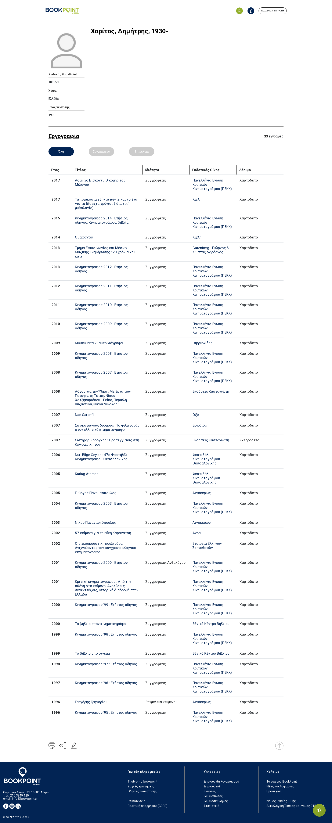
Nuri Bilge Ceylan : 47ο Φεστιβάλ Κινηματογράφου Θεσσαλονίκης (101, 457)
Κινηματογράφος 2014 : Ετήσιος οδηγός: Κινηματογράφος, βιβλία (102, 220)
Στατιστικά (211, 806)
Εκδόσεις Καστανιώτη (210, 391)
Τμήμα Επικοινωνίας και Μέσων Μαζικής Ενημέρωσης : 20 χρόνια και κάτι (105, 252)
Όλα (61, 151)
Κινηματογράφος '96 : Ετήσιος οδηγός (106, 683)
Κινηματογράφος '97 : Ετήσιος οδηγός (106, 664)
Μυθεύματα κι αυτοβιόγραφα (99, 343)
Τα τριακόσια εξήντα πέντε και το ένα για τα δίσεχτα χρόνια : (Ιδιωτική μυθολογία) (106, 203)
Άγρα (196, 533)
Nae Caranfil (84, 415)
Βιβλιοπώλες (213, 796)
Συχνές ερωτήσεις (141, 786)
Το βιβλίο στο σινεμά (92, 653)
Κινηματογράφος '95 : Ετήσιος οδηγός (106, 712)
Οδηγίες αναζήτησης (142, 791)
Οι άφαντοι (84, 237)
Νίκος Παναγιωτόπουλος (95, 522)
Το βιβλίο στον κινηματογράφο (100, 624)
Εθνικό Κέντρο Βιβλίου (211, 624)
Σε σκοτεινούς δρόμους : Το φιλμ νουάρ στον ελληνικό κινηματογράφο (107, 427)
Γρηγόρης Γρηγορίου (91, 702)
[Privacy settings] (319, 810)
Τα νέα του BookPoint (282, 781)
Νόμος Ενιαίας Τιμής (281, 801)
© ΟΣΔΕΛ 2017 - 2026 (16, 817)
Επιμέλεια (142, 151)
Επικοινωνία (136, 801)
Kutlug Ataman (86, 474)
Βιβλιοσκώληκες (216, 801)
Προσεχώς (274, 791)
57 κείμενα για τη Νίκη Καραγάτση (103, 533)
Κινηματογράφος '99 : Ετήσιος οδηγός (106, 605)
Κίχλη (197, 199)
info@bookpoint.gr (25, 799)
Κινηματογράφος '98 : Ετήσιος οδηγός (106, 634)
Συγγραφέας (101, 151)
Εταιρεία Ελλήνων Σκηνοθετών (207, 545)
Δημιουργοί (212, 786)
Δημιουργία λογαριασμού (221, 781)
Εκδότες (210, 791)
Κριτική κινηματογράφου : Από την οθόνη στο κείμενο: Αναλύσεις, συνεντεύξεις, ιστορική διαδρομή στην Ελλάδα (106, 587)
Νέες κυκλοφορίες (280, 786)
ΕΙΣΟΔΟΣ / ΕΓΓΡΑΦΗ (272, 10)
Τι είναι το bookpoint (142, 781)
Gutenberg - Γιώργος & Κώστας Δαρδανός (210, 250)
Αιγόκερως (201, 493)
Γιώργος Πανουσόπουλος (95, 493)
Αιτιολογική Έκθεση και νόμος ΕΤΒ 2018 (295, 806)
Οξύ (195, 415)
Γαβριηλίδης (202, 343)
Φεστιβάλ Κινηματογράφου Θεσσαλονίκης (206, 459)
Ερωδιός (199, 425)
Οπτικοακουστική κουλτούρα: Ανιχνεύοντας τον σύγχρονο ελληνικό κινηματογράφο (105, 547)
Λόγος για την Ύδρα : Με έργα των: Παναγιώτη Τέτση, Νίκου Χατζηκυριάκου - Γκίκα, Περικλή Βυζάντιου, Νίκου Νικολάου (103, 397)
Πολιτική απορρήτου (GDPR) (147, 806)
